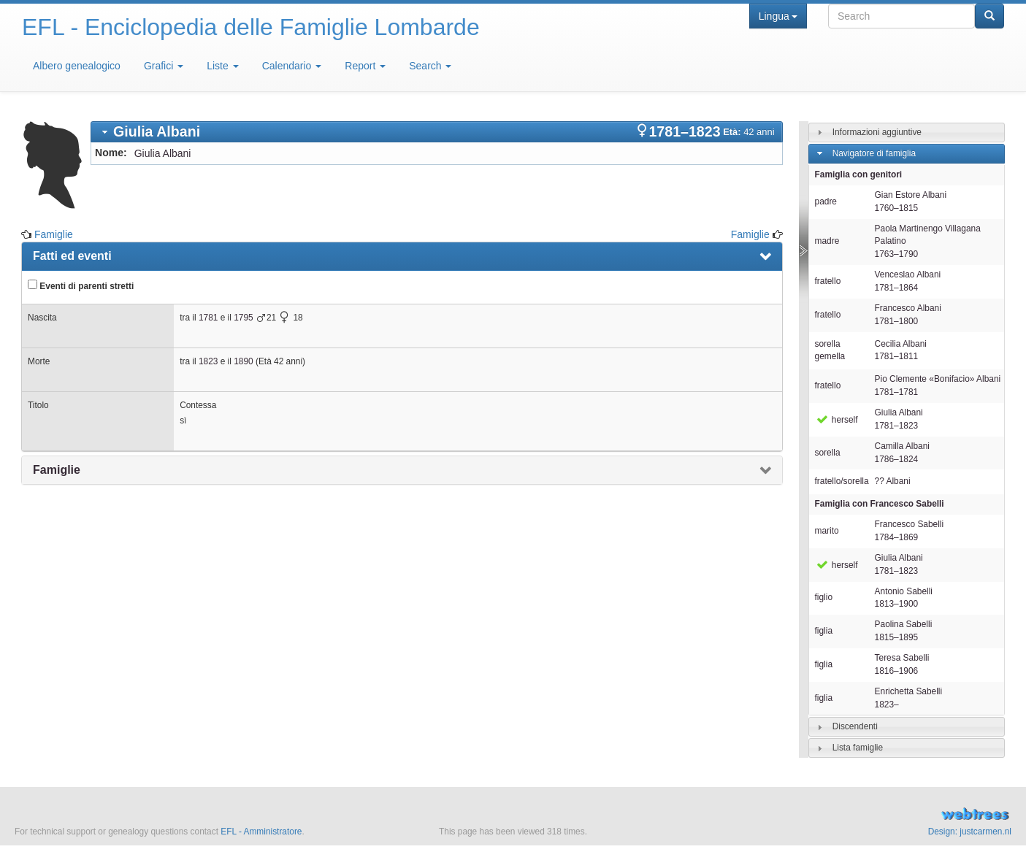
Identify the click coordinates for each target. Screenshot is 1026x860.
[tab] (437, 131)
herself (836, 420)
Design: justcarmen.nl (969, 831)
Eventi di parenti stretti (81, 285)
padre (826, 201)
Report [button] (365, 66)
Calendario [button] (292, 66)
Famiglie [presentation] (56, 470)
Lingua (778, 16)
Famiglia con (879, 504)
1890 (243, 361)
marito (827, 531)
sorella (828, 453)
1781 (208, 317)
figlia (823, 631)
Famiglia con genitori (859, 174)
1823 (208, 361)
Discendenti (855, 726)
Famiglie (53, 234)
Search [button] (430, 66)
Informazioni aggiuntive (877, 132)
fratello (828, 281)
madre (827, 241)
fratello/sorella (842, 481)
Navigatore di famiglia (874, 153)
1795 (243, 317)
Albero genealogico (76, 66)
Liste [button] (222, 66)
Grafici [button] (163, 66)
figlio (823, 597)
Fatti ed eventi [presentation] (72, 256)
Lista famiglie (857, 747)
